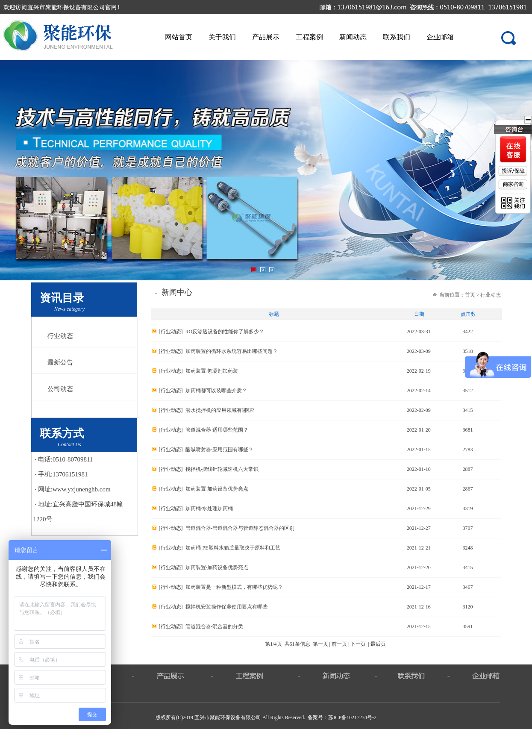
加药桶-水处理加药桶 (209, 508)
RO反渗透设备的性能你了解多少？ (225, 332)
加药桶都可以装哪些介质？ (216, 391)
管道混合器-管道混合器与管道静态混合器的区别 (240, 528)
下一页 (358, 644)
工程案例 (309, 37)
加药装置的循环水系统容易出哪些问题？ (231, 351)
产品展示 (265, 37)
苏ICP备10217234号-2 (352, 717)
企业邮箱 (440, 37)
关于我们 (222, 37)
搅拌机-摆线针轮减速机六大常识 (222, 469)
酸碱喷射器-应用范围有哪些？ (219, 450)
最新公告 (60, 362)
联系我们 (396, 37)
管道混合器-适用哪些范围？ (217, 430)
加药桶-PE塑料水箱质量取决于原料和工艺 (232, 548)
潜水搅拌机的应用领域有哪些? (219, 410)
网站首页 (178, 37)
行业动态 (60, 335)
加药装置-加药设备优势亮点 (217, 489)
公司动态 (60, 388)
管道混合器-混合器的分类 (214, 626)
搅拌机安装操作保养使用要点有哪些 (226, 607)
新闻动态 (353, 37)
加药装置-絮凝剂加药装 (211, 371)
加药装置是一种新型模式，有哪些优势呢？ (234, 587)
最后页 (378, 644)
